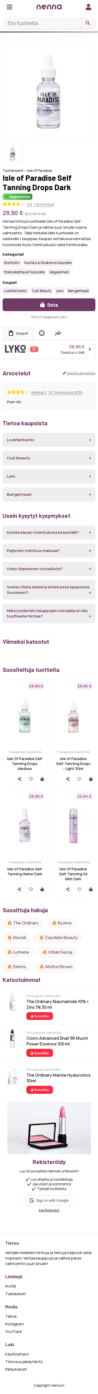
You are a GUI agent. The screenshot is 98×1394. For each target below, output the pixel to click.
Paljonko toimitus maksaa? (33, 550)
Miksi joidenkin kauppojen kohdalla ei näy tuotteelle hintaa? (47, 613)
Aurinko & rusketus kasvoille (48, 262)
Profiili (10, 1286)
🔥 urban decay (57, 952)
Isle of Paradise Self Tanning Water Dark (24, 871)
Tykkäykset (15, 1293)
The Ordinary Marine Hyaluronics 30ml (58, 1078)
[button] (49, 1200)
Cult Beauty (41, 290)
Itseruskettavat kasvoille (24, 272)
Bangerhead (78, 290)
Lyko (60, 290)
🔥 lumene (18, 952)
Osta (49, 305)
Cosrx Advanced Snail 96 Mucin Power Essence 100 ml (57, 1041)
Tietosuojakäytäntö (24, 1361)
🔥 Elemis (16, 966)
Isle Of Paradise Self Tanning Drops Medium (24, 763)
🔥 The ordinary (23, 923)
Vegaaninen (59, 272)
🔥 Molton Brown (55, 966)
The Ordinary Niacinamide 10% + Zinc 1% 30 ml (57, 1004)
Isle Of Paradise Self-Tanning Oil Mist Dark (73, 873)
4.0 (29, 204)
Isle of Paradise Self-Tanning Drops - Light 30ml (73, 763)
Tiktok (11, 1316)
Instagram (14, 1324)
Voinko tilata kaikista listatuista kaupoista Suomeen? (48, 589)
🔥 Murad (16, 937)
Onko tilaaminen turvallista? (34, 568)
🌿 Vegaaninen (17, 196)
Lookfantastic (15, 290)
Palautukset (16, 1369)
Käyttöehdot (49, 1210)
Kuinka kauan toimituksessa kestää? (43, 532)
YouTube (13, 1331)
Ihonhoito (12, 262)
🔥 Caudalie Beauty (58, 937)
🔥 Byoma (61, 923)
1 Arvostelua (43, 204)
